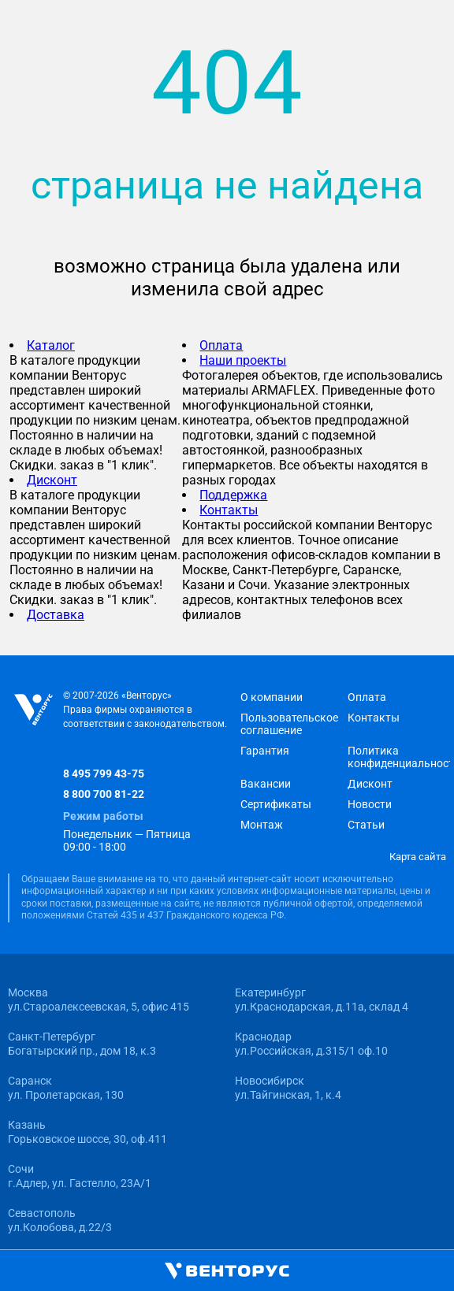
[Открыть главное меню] (19, 1271)
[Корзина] (260, 1271)
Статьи (366, 824)
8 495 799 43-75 (103, 773)
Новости (370, 804)
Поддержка (233, 495)
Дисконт (52, 480)
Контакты (228, 510)
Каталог (51, 345)
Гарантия (264, 750)
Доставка (55, 614)
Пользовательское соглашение (289, 723)
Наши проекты (242, 360)
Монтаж (261, 824)
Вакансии (265, 783)
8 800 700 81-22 (103, 794)
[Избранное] (349, 1271)
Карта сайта (417, 857)
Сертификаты (275, 804)
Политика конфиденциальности (399, 757)
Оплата (221, 345)
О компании (271, 697)
